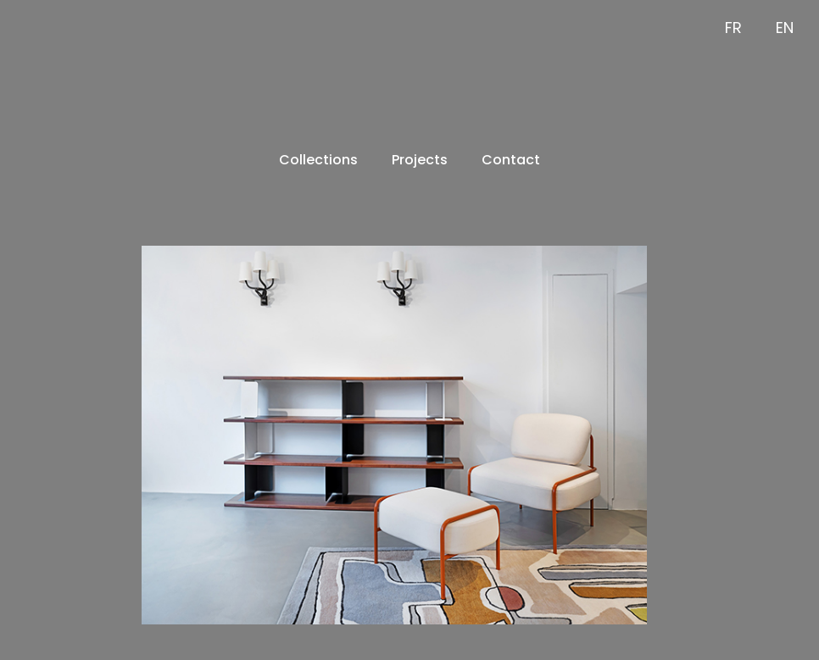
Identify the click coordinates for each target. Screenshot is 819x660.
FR (733, 27)
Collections (318, 159)
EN (785, 27)
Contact (511, 159)
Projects (420, 159)
